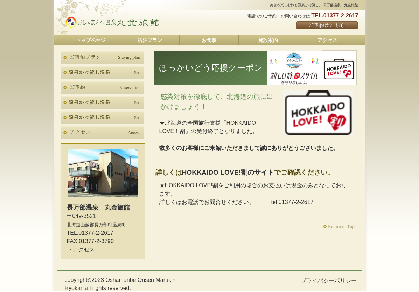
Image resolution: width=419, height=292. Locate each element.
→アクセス (81, 250)
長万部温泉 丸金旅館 (113, 22)
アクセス (102, 132)
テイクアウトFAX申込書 (102, 117)
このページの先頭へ (340, 226)
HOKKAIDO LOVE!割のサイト (228, 172)
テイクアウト (102, 102)
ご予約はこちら (327, 25)
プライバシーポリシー (329, 281)
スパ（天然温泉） (102, 72)
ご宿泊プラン (102, 57)
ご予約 (102, 87)
